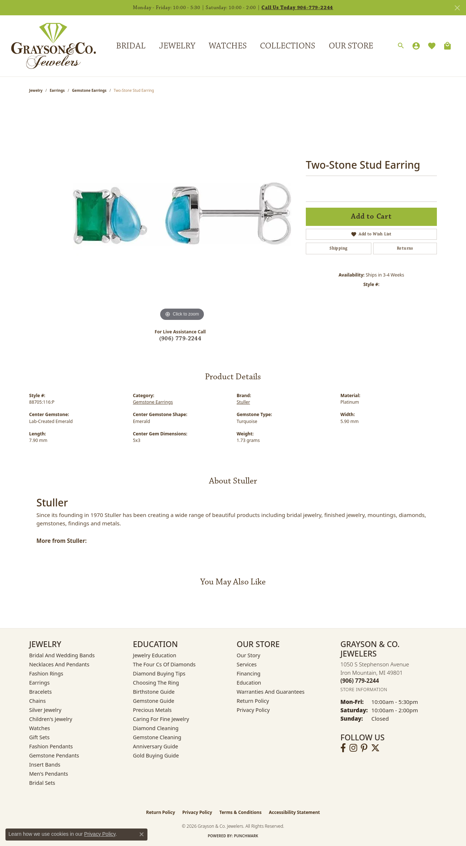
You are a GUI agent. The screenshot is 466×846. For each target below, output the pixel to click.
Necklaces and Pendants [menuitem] (59, 664)
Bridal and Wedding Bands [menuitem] (62, 655)
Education (249, 682)
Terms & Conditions (241, 812)
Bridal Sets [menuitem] (42, 782)
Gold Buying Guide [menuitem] (156, 755)
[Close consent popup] (141, 834)
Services (247, 664)
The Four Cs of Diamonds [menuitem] (164, 664)
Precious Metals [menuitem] (152, 709)
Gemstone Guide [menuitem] (153, 700)
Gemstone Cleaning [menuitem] (157, 737)
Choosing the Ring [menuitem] (156, 682)
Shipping (338, 248)
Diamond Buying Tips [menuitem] (159, 673)
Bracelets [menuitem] (40, 691)
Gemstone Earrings (89, 90)
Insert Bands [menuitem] (44, 764)
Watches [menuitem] (39, 728)
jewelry (36, 90)
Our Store (351, 45)
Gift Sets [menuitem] (39, 737)
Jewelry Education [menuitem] (154, 655)
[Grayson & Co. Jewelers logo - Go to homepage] (48, 46)
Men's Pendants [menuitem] (48, 773)
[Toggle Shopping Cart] (447, 46)
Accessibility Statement (294, 812)
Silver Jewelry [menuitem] (45, 709)
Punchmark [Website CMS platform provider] (246, 835)
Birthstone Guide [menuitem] (154, 691)
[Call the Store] (359, 680)
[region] (182, 213)
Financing (248, 673)
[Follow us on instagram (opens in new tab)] (353, 748)
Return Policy (253, 700)
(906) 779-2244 (180, 338)
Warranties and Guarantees (270, 691)
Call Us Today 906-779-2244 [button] (297, 7)
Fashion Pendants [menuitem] (51, 746)
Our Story (248, 655)
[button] (401, 45)
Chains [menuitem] (37, 700)
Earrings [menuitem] (39, 682)
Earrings (57, 90)
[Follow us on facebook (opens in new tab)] (343, 748)
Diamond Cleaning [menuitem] (155, 728)
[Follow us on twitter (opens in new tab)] (375, 748)
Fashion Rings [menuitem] (46, 673)
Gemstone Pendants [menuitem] (54, 755)
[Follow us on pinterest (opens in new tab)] (364, 748)
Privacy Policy (253, 709)
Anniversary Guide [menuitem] (155, 746)
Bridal (131, 45)
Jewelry (177, 45)
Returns (405, 248)
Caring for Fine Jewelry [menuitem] (161, 719)
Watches (228, 45)
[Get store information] (363, 689)
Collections (287, 45)
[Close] (457, 7)
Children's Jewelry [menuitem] (50, 719)
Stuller (243, 402)
